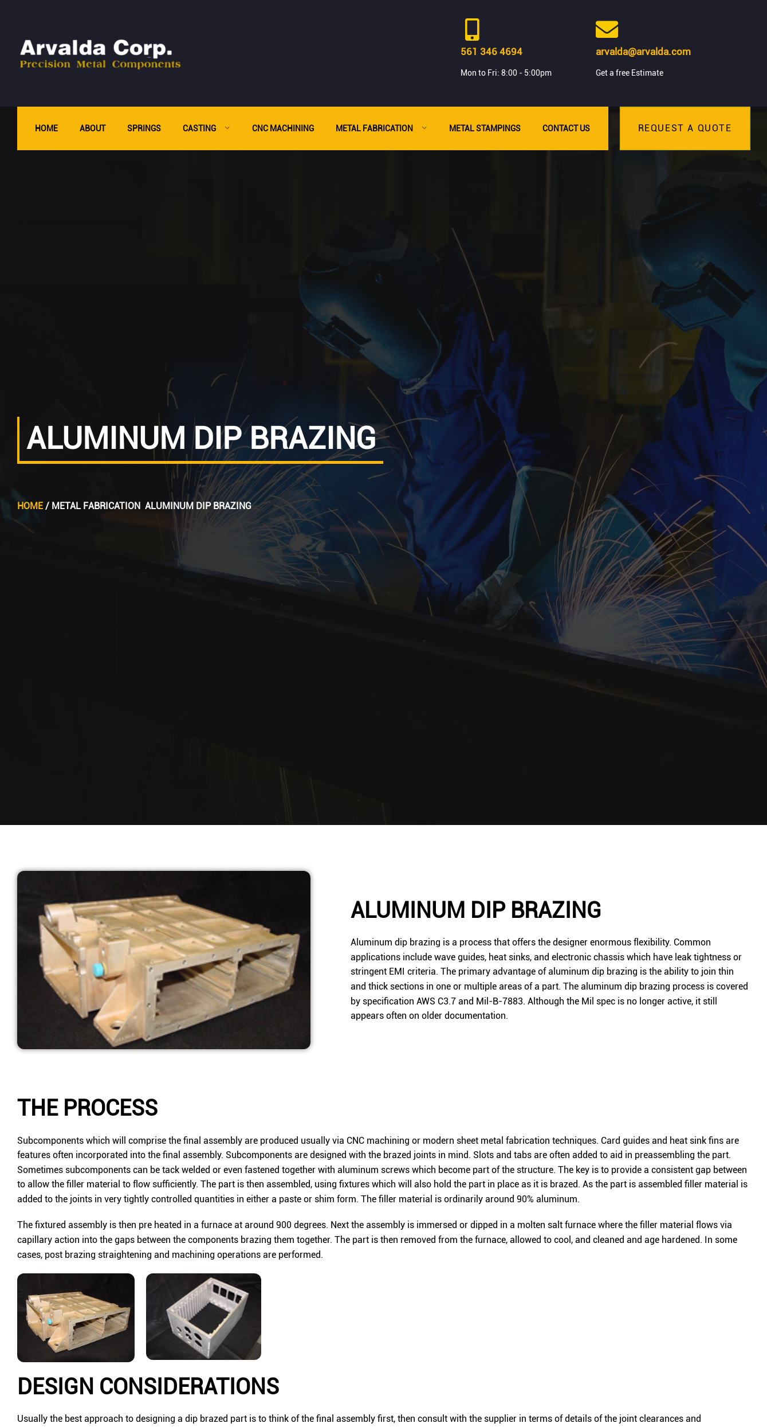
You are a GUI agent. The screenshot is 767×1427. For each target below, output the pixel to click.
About (92, 128)
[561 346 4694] (472, 29)
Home (46, 128)
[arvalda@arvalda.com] (607, 29)
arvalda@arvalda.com (643, 51)
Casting (206, 128)
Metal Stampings (485, 128)
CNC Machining (283, 128)
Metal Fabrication (381, 128)
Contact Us (566, 128)
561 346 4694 (491, 51)
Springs (144, 128)
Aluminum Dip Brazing (198, 506)
